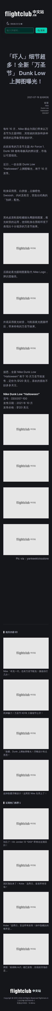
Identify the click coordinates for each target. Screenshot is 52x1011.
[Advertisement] (26, 590)
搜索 (41, 30)
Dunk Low (45, 108)
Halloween (44, 111)
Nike (47, 106)
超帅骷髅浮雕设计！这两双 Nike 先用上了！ (25, 793)
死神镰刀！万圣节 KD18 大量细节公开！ (23, 713)
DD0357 (45, 113)
